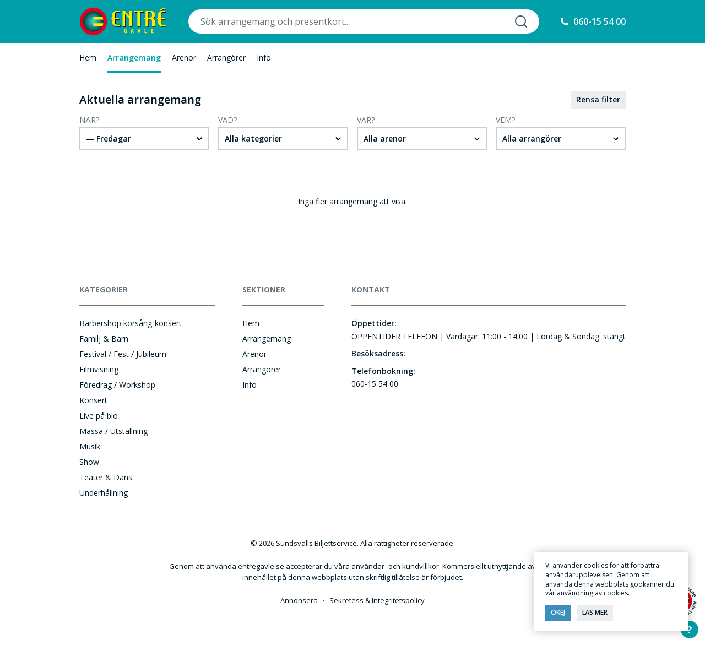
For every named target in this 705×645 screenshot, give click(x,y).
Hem (87, 57)
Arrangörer (226, 57)
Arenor (184, 57)
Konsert (93, 400)
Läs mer (595, 612)
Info (264, 57)
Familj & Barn (103, 338)
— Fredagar (108, 138)
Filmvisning (98, 369)
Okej (558, 612)
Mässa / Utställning (113, 431)
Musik (89, 446)
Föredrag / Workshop (117, 385)
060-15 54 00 (599, 21)
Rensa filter (598, 99)
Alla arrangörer (531, 138)
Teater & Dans (105, 477)
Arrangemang (134, 57)
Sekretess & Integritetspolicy (377, 600)
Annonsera (299, 600)
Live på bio (98, 415)
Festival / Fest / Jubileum (122, 354)
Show (89, 462)
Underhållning (103, 492)
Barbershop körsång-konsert (130, 323)
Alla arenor (385, 138)
